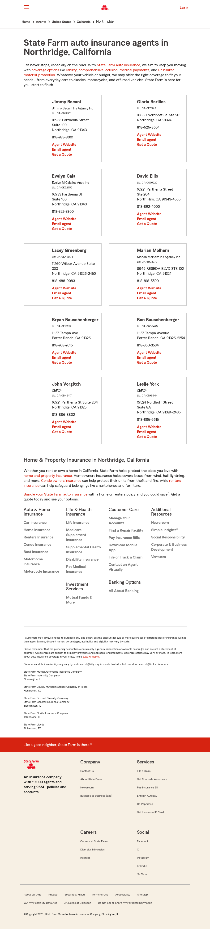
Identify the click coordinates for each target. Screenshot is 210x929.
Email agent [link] (61, 149)
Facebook (143, 841)
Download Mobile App (123, 547)
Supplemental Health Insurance (83, 549)
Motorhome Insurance (33, 561)
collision (111, 70)
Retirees (85, 857)
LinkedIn (142, 866)
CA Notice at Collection (77, 902)
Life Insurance (77, 523)
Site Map (142, 894)
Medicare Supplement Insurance (76, 535)
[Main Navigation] (26, 7)
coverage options (45, 70)
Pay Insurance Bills (124, 538)
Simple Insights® (164, 530)
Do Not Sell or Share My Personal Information (125, 902)
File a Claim (143, 771)
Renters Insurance (38, 537)
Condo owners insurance (61, 481)
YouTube (142, 874)
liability (71, 70)
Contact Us (87, 771)
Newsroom (160, 523)
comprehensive (91, 70)
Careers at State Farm (93, 841)
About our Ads (32, 894)
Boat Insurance (36, 552)
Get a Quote (62, 154)
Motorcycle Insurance (41, 571)
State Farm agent (91, 656)
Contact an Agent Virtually (123, 567)
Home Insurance (37, 530)
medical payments (134, 70)
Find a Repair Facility (126, 530)
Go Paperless (145, 804)
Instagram (143, 857)
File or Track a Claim (125, 557)
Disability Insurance (82, 559)
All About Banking (124, 591)
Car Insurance (35, 523)
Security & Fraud (74, 894)
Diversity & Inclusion (92, 849)
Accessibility (122, 894)
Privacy (52, 894)
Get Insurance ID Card (150, 812)
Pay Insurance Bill (147, 787)
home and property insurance (48, 476)
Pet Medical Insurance (76, 569)
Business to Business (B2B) (96, 795)
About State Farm (91, 779)
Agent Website (64, 144)
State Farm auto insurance (118, 65)
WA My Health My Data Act (40, 902)
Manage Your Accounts (119, 520)
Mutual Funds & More (79, 600)
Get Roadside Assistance (152, 779)
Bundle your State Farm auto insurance (55, 494)
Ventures (158, 557)
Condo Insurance (37, 544)
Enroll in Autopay (147, 795)
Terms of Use (100, 894)
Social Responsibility (168, 537)
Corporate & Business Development (169, 547)
